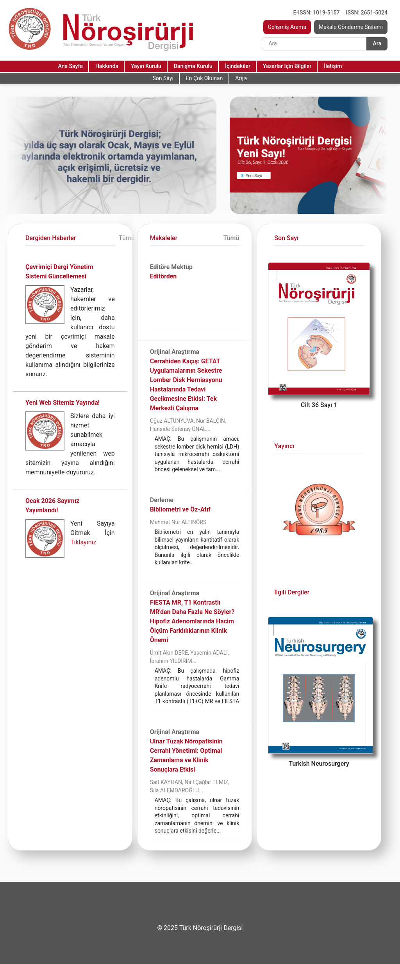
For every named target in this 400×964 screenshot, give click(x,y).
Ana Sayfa (70, 66)
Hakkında (106, 66)
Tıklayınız (83, 542)
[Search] (314, 43)
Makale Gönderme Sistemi (351, 27)
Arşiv (241, 78)
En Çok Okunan (204, 78)
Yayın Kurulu (146, 66)
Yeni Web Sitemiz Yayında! (62, 402)
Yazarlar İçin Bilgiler (287, 66)
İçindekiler (237, 66)
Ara (377, 43)
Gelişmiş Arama (287, 27)
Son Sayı (162, 78)
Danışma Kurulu (193, 66)
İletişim (333, 66)
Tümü (127, 238)
